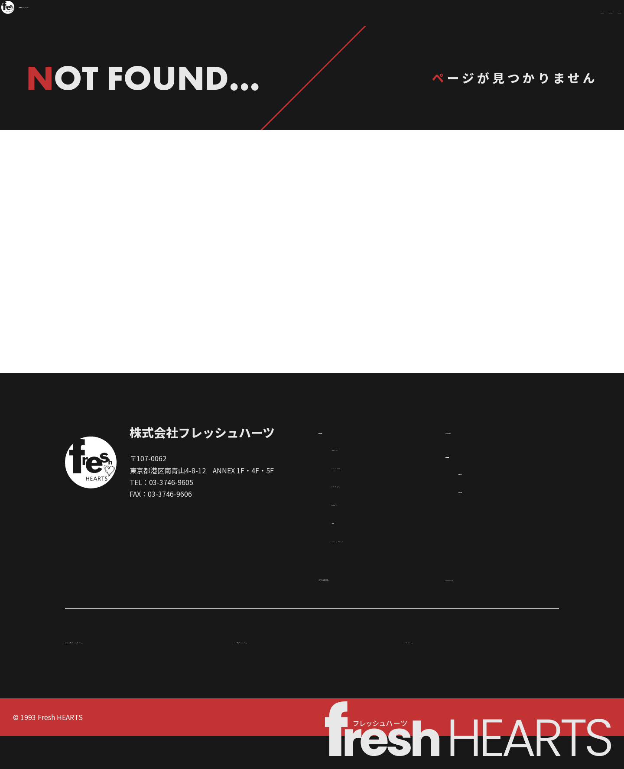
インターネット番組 (363, 515)
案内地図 (472, 521)
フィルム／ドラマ (359, 478)
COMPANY (582, 12)
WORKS (424, 12)
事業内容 (472, 502)
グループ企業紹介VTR (437, 673)
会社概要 (462, 485)
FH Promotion (476, 608)
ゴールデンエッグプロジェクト (380, 570)
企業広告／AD (353, 533)
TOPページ (312, 330)
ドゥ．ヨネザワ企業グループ (279, 673)
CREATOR (501, 12)
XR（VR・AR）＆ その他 (369, 497)
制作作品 (185, 284)
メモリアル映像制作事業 (366, 608)
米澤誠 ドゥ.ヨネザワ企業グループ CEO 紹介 (134, 673)
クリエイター (438, 284)
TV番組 (343, 552)
